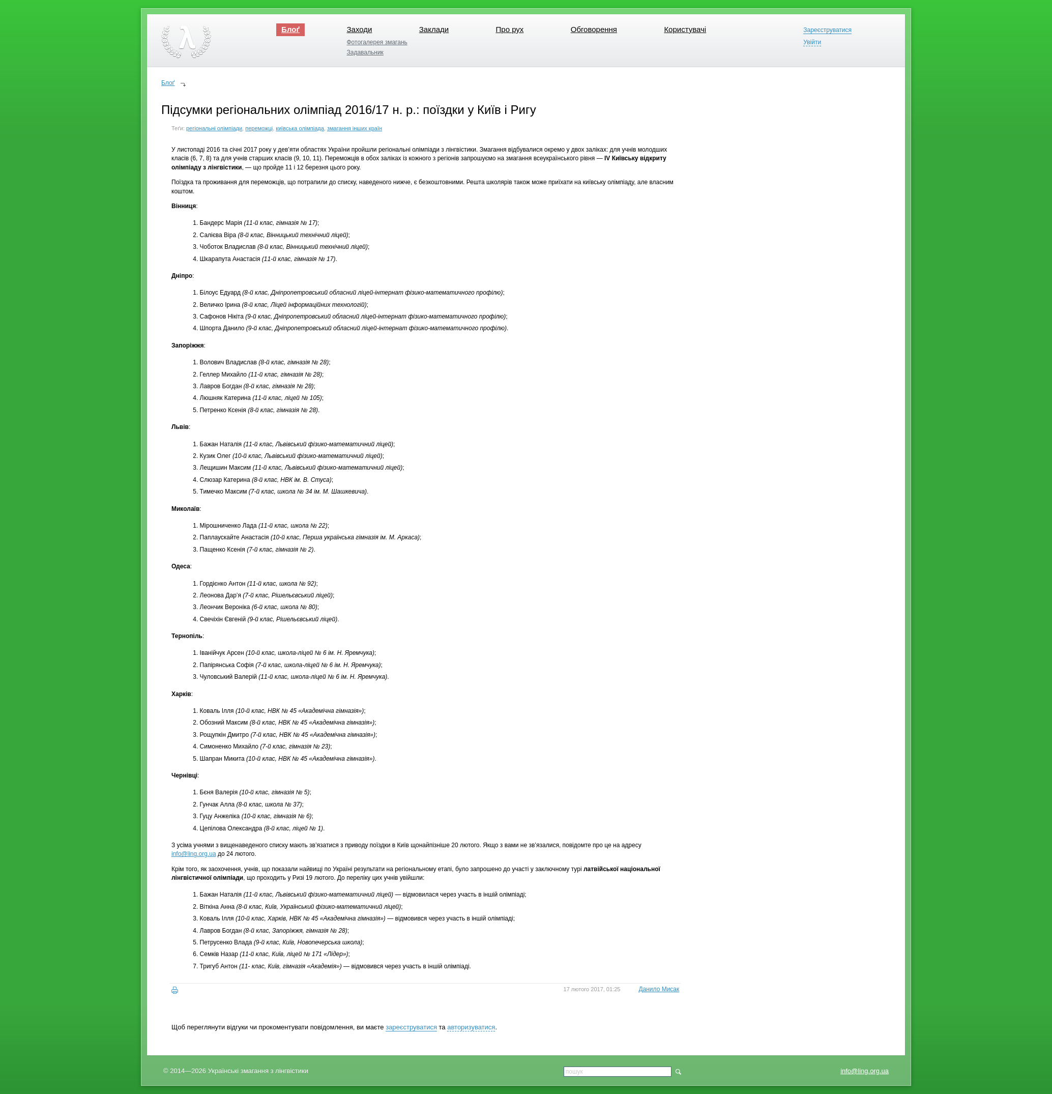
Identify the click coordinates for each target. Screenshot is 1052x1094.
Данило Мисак (658, 989)
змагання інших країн (354, 128)
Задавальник (364, 52)
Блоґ (290, 29)
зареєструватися (411, 1027)
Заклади (434, 29)
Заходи (359, 29)
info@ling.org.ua (864, 1071)
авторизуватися (471, 1027)
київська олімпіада (300, 128)
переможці (259, 128)
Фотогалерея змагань (376, 42)
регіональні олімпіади (214, 128)
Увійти (812, 42)
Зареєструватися (827, 30)
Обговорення (594, 29)
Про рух (510, 29)
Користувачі (685, 29)
